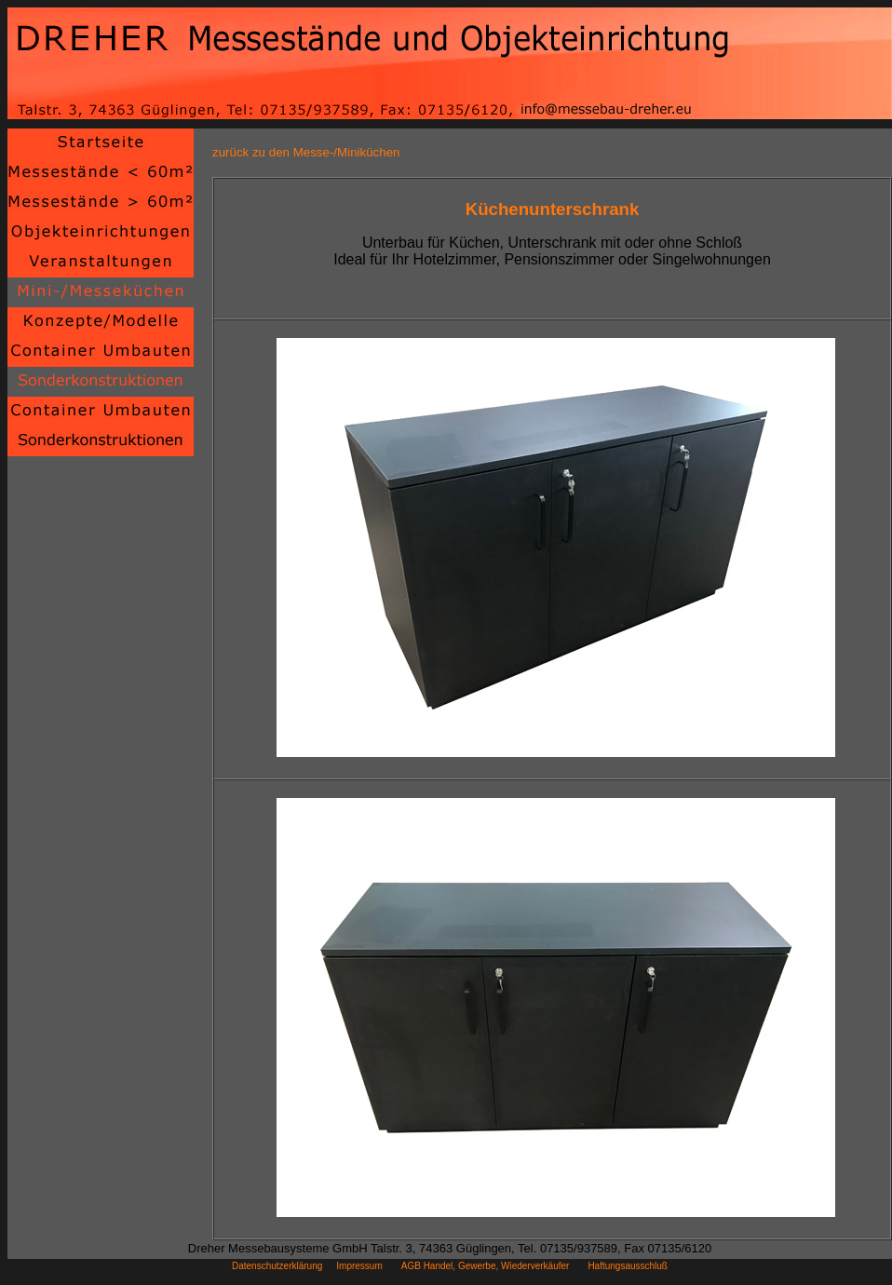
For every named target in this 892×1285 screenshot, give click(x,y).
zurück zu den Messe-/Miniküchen (306, 152)
